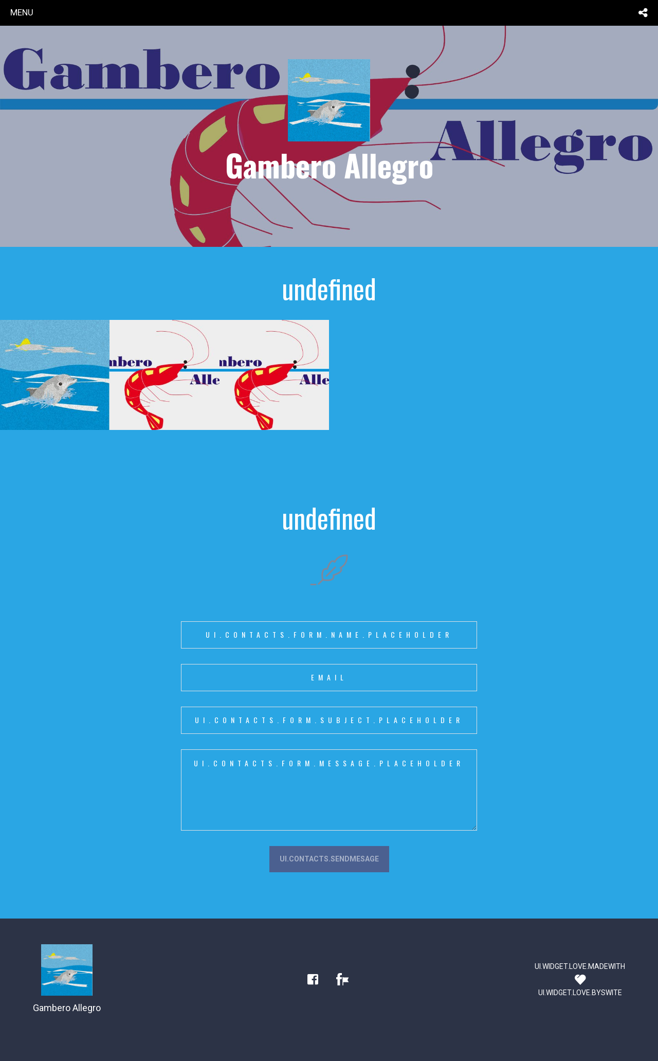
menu (21, 12)
